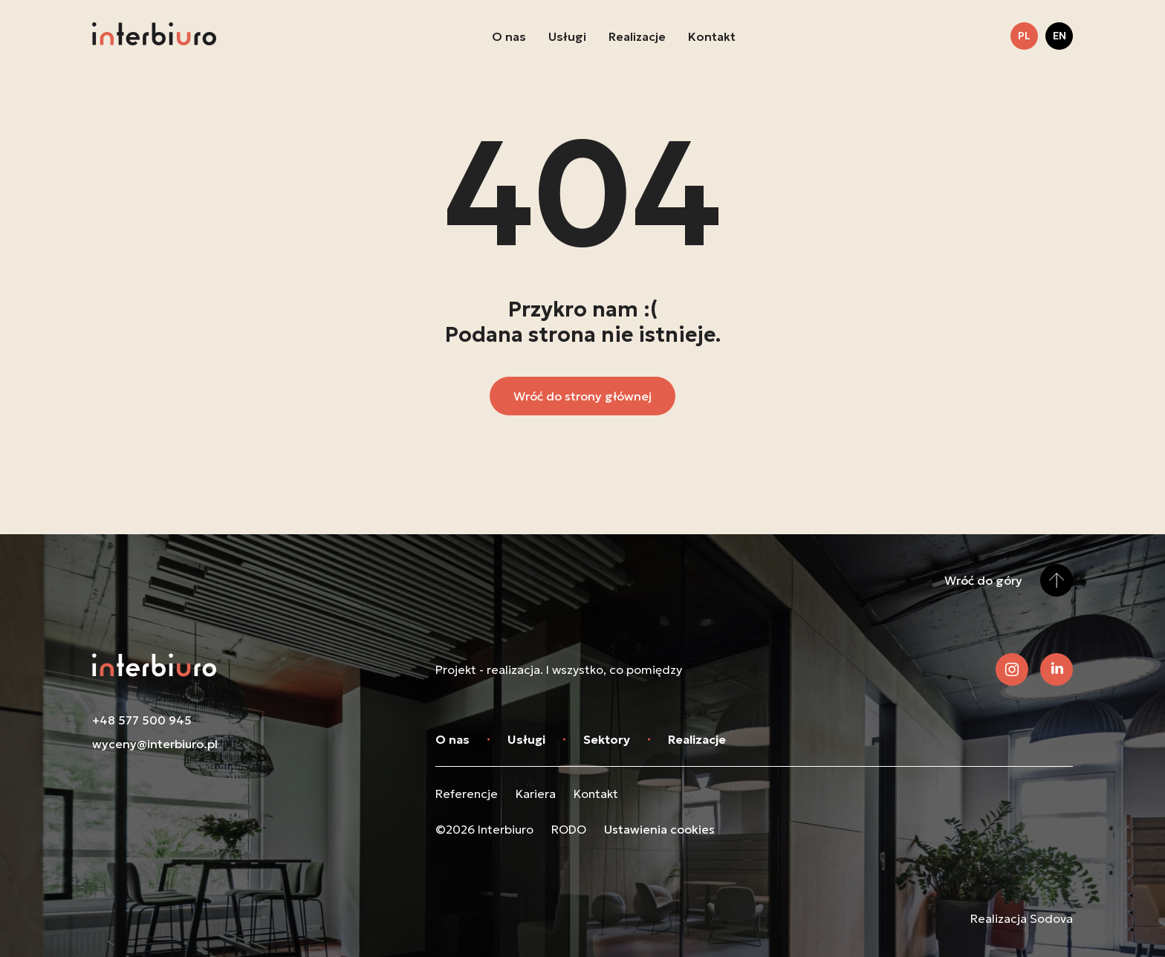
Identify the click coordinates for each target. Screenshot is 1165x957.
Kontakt (712, 36)
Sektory (606, 739)
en (1059, 35)
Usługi (567, 36)
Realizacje (637, 36)
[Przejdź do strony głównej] (154, 36)
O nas (509, 36)
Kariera (536, 793)
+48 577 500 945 (142, 720)
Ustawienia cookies (659, 829)
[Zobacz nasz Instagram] (1012, 669)
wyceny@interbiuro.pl (155, 743)
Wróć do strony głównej (582, 396)
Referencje (466, 793)
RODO (568, 829)
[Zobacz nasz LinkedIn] (1056, 669)
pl (1024, 35)
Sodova (1051, 918)
